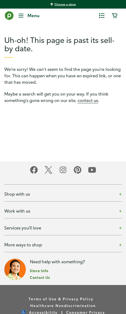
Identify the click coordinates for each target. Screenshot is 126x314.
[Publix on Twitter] (48, 172)
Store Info (39, 270)
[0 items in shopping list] (101, 15)
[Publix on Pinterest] (77, 172)
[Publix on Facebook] (34, 172)
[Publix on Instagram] (63, 172)
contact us (88, 100)
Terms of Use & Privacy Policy (61, 299)
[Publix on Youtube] (92, 172)
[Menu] (29, 15)
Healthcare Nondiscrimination (63, 305)
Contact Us (40, 277)
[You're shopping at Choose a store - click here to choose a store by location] (63, 4)
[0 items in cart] (114, 15)
